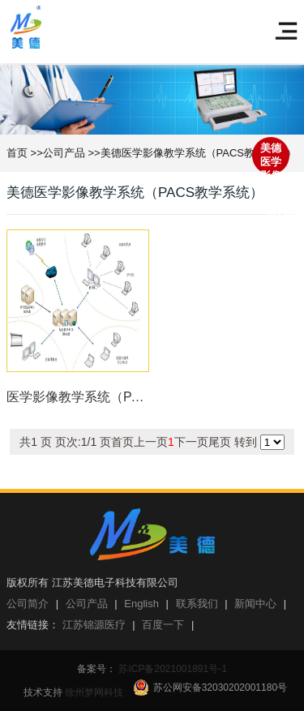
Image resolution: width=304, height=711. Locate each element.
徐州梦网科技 (94, 692)
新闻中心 (255, 603)
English (141, 603)
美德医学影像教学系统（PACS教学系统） (199, 153)
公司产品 (64, 153)
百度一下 (163, 625)
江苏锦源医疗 (94, 625)
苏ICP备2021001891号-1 (171, 669)
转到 (151, 442)
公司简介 (27, 603)
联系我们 (197, 603)
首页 (17, 153)
